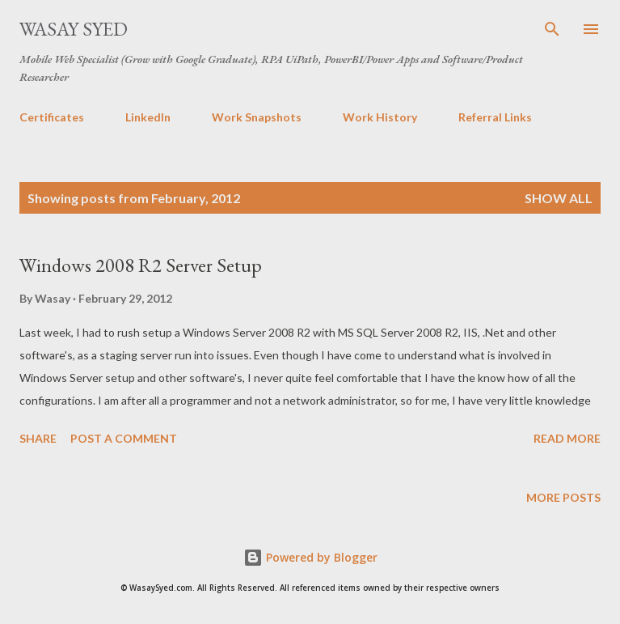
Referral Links (495, 117)
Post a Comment (123, 438)
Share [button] (38, 438)
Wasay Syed (73, 28)
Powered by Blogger (310, 557)
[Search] (552, 29)
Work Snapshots (257, 117)
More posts (563, 497)
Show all (559, 198)
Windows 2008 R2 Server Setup (140, 265)
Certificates (51, 117)
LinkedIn (148, 117)
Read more (567, 438)
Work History (380, 117)
